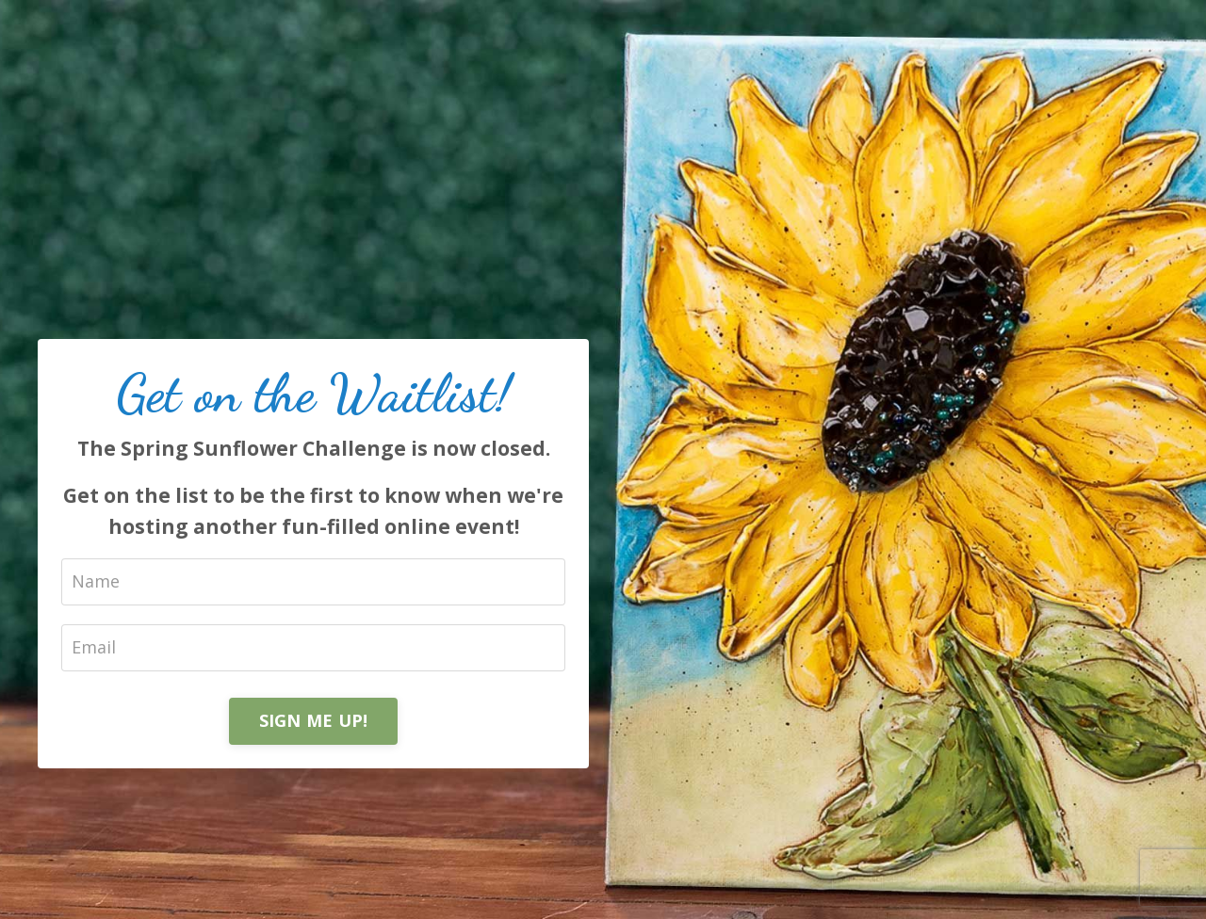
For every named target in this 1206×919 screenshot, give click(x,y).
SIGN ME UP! (313, 720)
